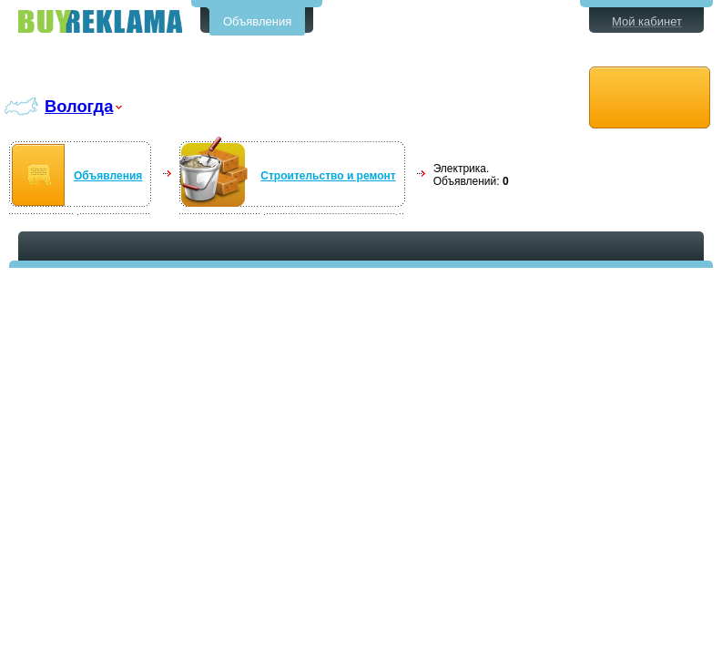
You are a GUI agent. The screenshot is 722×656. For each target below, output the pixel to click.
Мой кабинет (647, 21)
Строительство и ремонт (327, 175)
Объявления (257, 21)
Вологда (79, 106)
